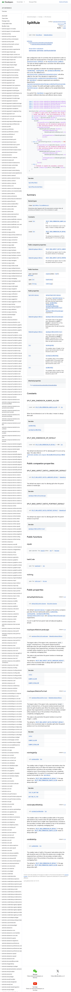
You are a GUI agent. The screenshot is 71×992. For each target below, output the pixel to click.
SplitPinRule (40, 50)
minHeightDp (40, 70)
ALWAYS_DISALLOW (34, 683)
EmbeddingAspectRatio (35, 249)
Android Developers (31, 17)
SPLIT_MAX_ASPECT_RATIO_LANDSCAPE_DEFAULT (45, 477)
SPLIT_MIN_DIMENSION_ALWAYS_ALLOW (57, 221)
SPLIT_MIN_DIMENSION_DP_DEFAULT (56, 231)
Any (56, 274)
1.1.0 (65, 597)
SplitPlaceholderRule (50, 50)
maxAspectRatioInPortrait (54, 308)
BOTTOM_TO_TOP (33, 796)
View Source (61, 24)
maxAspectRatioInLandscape (54, 311)
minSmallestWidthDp (54, 70)
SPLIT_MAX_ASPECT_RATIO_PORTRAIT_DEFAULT (45, 510)
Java (64, 28)
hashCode (49, 279)
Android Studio (63, 2)
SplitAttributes (32, 88)
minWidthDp (31, 70)
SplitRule (39, 35)
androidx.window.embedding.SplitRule (42, 44)
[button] (10, 28)
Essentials (20, 2)
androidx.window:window (59, 21)
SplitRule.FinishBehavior (41, 205)
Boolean (30, 275)
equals (48, 274)
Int (34, 221)
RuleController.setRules (35, 61)
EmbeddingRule (48, 35)
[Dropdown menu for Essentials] (25, 2)
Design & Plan (33, 2)
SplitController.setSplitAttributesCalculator (42, 74)
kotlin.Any (29, 41)
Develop (40, 17)
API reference (7, 8)
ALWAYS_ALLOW (33, 679)
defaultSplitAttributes (53, 295)
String (34, 284)
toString (48, 284)
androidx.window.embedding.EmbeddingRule (41, 42)
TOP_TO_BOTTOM (33, 792)
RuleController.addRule (55, 61)
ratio (30, 674)
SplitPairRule (32, 50)
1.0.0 (64, 26)
